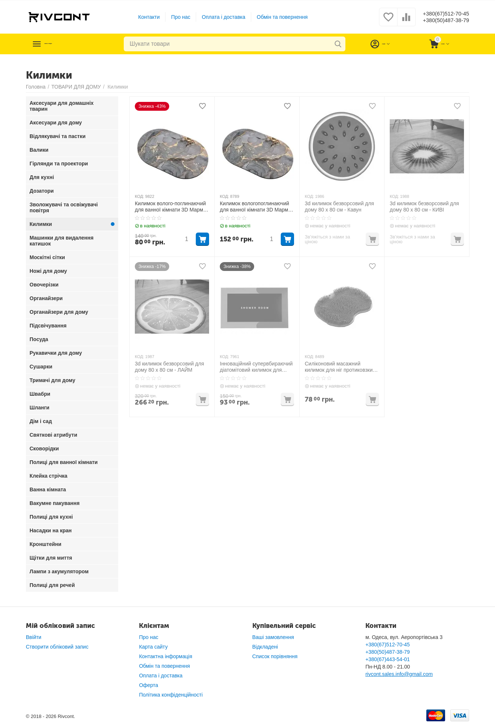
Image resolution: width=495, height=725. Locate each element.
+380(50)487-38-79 (440, 20)
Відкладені (265, 647)
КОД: (139, 196)
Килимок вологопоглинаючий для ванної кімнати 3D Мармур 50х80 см (257, 206)
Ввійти (33, 637)
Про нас (175, 17)
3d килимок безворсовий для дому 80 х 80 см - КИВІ (424, 206)
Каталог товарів (71, 44)
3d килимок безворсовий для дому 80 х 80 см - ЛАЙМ (169, 367)
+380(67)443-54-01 (387, 659)
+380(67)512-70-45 (440, 13)
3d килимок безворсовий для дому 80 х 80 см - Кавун (339, 206)
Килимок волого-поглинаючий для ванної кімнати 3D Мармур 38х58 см (172, 206)
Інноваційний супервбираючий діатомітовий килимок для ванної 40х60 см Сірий (256, 367)
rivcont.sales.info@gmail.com (399, 674)
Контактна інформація (165, 656)
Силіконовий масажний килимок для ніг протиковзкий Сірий (340, 367)
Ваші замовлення (273, 637)
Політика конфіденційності (170, 695)
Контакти (143, 17)
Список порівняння (275, 656)
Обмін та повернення (276, 17)
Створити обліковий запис (57, 647)
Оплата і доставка (218, 17)
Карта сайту (153, 647)
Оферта (148, 685)
